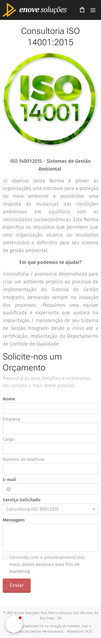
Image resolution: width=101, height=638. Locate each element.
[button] (14, 624)
